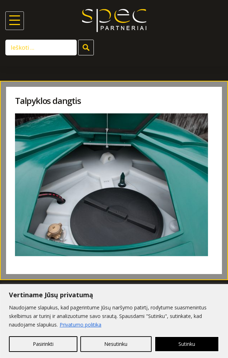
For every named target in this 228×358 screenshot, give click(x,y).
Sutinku (186, 343)
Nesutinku (115, 343)
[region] (114, 321)
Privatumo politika (80, 324)
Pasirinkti (43, 343)
